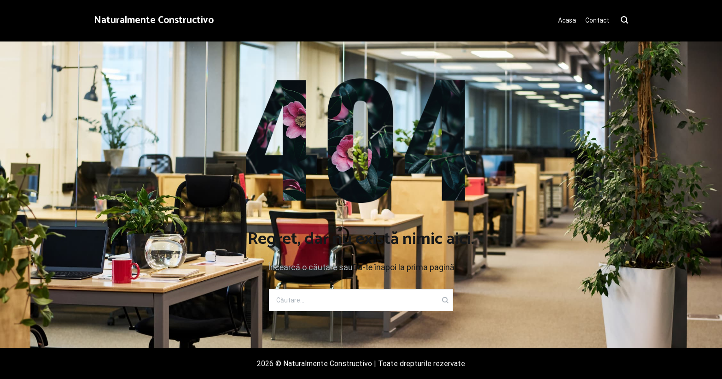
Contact (597, 20)
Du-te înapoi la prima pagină (403, 267)
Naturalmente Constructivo (154, 20)
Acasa (567, 20)
